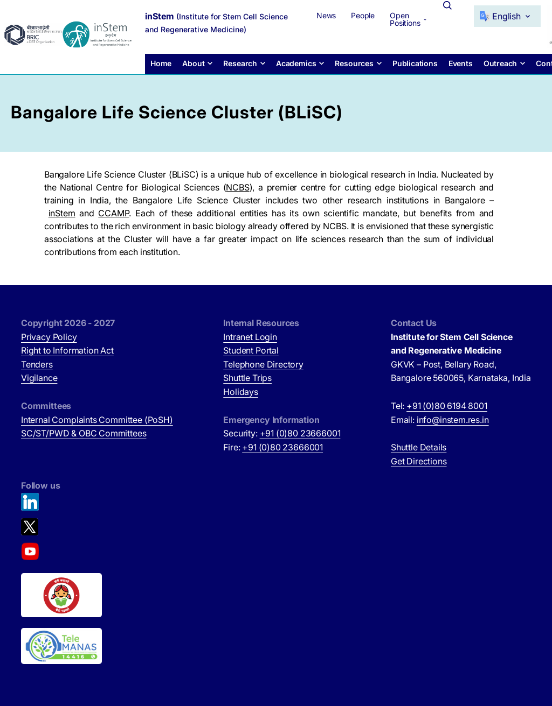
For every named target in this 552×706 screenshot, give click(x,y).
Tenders (37, 364)
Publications (415, 63)
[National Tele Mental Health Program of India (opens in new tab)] (61, 646)
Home (160, 63)
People (363, 15)
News (326, 15)
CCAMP (113, 213)
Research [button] (240, 63)
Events (460, 63)
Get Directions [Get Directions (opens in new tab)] (419, 461)
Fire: (273, 447)
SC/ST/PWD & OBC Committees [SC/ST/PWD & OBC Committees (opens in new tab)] (83, 433)
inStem (62, 213)
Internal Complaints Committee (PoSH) (97, 419)
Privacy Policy (49, 336)
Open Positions (405, 19)
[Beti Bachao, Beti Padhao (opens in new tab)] (61, 595)
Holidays (240, 391)
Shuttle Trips (247, 377)
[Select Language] (507, 16)
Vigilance (39, 377)
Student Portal (251, 350)
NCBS (237, 187)
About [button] (193, 63)
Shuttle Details (418, 447)
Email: (440, 419)
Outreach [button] (501, 63)
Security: (281, 433)
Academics (296, 63)
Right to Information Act (67, 350)
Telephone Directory (263, 364)
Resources (354, 63)
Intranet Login (250, 336)
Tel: (439, 405)
